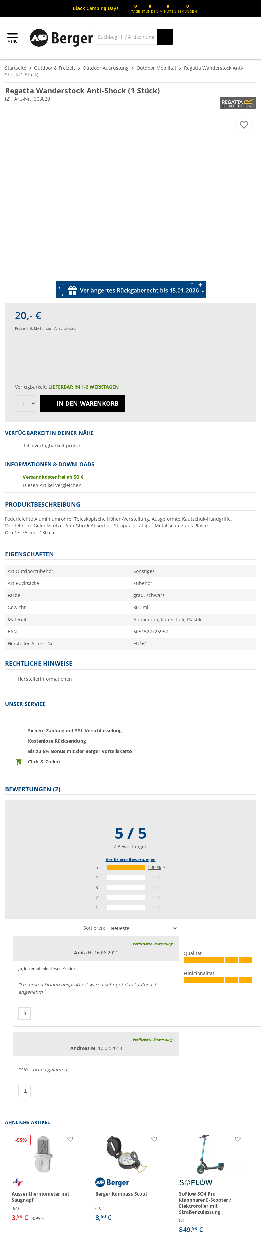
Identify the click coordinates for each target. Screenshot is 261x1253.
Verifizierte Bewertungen (131, 859)
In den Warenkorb (82, 403)
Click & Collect (44, 761)
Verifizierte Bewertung (152, 943)
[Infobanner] (95, 8)
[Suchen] (165, 37)
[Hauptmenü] (13, 38)
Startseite (16, 68)
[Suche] (126, 37)
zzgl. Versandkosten (61, 328)
